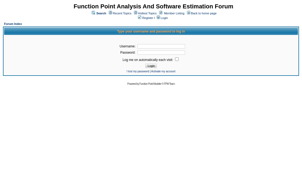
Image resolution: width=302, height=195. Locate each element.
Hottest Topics (147, 13)
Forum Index (13, 23)
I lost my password (138, 71)
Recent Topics (122, 13)
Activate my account (163, 71)
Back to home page (204, 13)
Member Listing (174, 13)
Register (145, 18)
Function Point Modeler (150, 83)
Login (162, 18)
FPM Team (169, 83)
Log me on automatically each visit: (151, 60)
